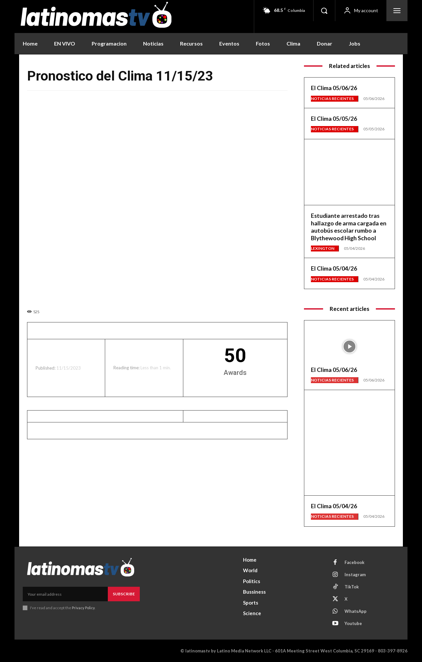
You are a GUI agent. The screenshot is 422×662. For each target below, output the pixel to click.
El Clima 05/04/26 (334, 268)
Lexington (322, 248)
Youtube (353, 623)
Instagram (355, 574)
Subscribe (124, 593)
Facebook (354, 562)
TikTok (352, 586)
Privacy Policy (83, 608)
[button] (324, 10)
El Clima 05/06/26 (334, 87)
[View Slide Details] (349, 167)
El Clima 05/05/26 (334, 118)
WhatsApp (356, 611)
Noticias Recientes (332, 98)
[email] (65, 594)
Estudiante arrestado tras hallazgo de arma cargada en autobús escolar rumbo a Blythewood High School (349, 227)
